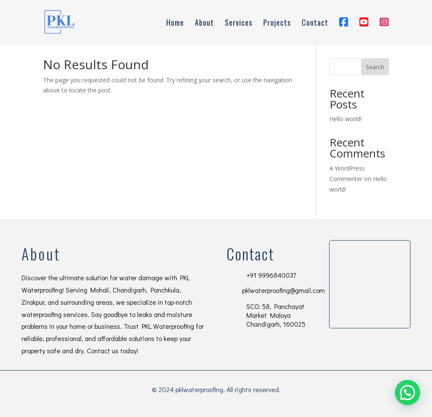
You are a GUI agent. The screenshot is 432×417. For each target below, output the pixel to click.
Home (175, 23)
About (204, 23)
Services (238, 23)
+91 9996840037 (271, 275)
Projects (277, 23)
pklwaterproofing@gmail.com (283, 290)
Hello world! (345, 119)
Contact (315, 23)
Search (375, 67)
